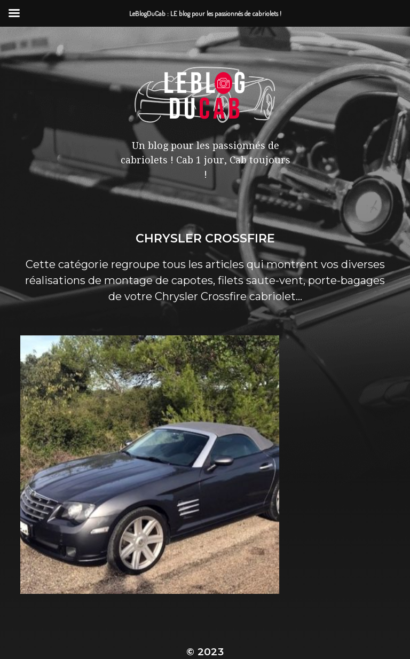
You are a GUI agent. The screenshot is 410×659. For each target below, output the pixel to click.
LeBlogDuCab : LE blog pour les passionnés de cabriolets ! (205, 599)
